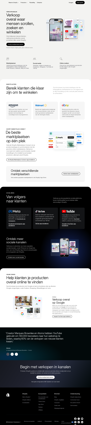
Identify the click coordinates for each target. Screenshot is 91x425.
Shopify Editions (26, 405)
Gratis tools (57, 410)
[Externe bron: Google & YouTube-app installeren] (72, 229)
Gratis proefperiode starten (16, 45)
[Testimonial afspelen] (12, 358)
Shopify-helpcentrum (75, 402)
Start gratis (80, 2)
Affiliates (40, 415)
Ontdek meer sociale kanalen (17, 261)
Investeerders (25, 408)
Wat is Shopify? (26, 402)
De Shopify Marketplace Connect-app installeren (19, 162)
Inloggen (71, 2)
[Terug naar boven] (7, 400)
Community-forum (75, 405)
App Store (41, 409)
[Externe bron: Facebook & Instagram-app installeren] (19, 229)
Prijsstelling (41, 2)
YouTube (76, 222)
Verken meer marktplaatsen (70, 177)
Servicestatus (73, 410)
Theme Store (41, 407)
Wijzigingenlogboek (59, 413)
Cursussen (57, 408)
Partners (40, 412)
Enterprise (48, 2)
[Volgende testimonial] (16, 358)
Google (63, 311)
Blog (55, 402)
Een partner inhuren (75, 408)
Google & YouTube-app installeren (63, 321)
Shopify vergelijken (59, 405)
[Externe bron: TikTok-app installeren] (45, 228)
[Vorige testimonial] (7, 358)
